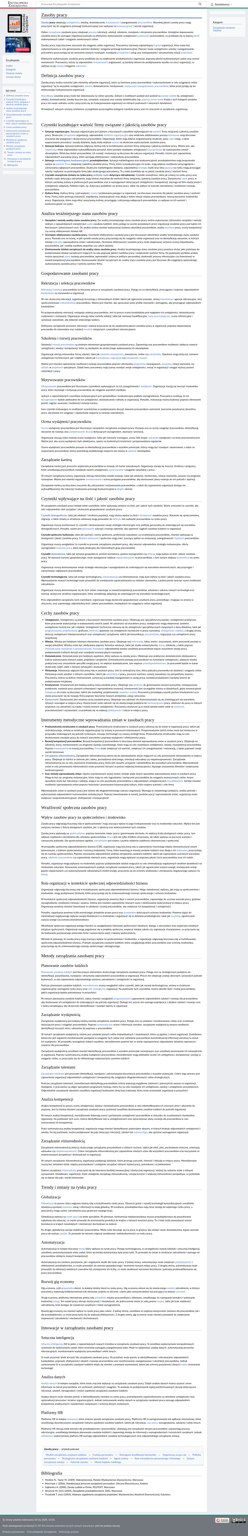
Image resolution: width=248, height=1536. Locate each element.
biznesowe (173, 135)
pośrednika (100, 1297)
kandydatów (47, 293)
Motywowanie (48, 386)
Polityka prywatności (13, 1531)
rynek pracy (72, 1216)
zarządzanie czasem (136, 357)
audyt (90, 223)
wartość (157, 131)
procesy (92, 32)
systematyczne (105, 1024)
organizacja (51, 149)
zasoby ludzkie (168, 95)
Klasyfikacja (47, 95)
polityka (98, 175)
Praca (110, 836)
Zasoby (45, 22)
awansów (166, 363)
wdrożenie (46, 1435)
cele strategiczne (97, 988)
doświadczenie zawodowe (59, 648)
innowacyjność (125, 26)
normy (93, 193)
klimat (44, 874)
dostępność (146, 515)
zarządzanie (54, 32)
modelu (171, 1288)
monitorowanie (94, 479)
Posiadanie (98, 648)
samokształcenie (83, 648)
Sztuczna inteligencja (52, 1343)
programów (140, 363)
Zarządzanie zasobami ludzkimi (224, 29)
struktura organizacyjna (116, 135)
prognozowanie (122, 998)
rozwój (60, 65)
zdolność (138, 684)
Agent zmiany (121, 1458)
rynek (184, 178)
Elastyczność (52, 699)
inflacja (151, 553)
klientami (187, 52)
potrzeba (58, 241)
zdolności (94, 630)
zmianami (179, 706)
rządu (106, 175)
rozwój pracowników (64, 344)
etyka (185, 1364)
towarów (67, 1206)
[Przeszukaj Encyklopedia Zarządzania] (121, 4)
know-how (156, 99)
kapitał (157, 45)
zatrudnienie (100, 840)
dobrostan (182, 850)
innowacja (72, 1419)
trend (81, 1248)
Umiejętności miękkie (172, 630)
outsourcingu (140, 1132)
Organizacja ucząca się (174, 1454)
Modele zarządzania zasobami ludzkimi (66, 1454)
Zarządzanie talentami (52, 1073)
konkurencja (183, 557)
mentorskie (155, 354)
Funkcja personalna (103, 1454)
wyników (169, 227)
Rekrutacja (46, 289)
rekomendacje (68, 302)
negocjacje (115, 357)
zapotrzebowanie (125, 557)
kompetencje (155, 149)
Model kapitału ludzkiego (107, 1462)
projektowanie (70, 630)
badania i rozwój (128, 692)
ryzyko (160, 1301)
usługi (56, 1301)
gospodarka (67, 1288)
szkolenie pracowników (60, 857)
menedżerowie (90, 985)
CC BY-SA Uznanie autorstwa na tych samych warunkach (64, 1525)
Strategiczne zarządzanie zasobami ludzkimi (85, 1458)
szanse (115, 142)
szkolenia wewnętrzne (112, 354)
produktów (123, 52)
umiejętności (73, 22)
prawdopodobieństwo (154, 663)
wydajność (146, 386)
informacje (137, 641)
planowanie (88, 528)
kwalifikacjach (175, 780)
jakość (196, 35)
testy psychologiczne (159, 316)
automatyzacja (110, 576)
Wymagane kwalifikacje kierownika (137, 1454)
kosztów (88, 329)
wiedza (88, 86)
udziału (45, 367)
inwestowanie (61, 748)
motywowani (100, 62)
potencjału (143, 35)
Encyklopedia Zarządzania (18, 4)
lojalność (179, 538)
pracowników (145, 22)
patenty (146, 99)
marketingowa (62, 160)
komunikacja (102, 357)
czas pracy (152, 1422)
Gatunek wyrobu (79, 1462)
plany (67, 256)
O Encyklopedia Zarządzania (42, 1531)
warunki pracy (64, 547)
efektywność (114, 710)
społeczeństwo (77, 833)
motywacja (130, 86)
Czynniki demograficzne (54, 515)
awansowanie (116, 469)
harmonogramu (155, 702)
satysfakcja (112, 674)
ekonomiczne (58, 553)
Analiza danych (49, 1383)
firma (97, 748)
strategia (142, 167)
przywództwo (152, 634)
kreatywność (113, 22)
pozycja (169, 167)
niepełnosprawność (66, 1151)
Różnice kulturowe (89, 538)
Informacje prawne (69, 1531)
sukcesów (81, 65)
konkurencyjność (80, 160)
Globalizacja (47, 1203)
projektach (57, 367)
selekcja (58, 289)
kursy (161, 645)
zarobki (63, 1233)
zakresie (132, 450)
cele (171, 138)
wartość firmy (63, 164)
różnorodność (69, 1170)
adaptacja (51, 692)
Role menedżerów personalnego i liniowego (157, 1458)
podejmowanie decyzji (81, 431)
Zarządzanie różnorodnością (60, 755)
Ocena (44, 428)
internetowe (166, 299)
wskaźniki (153, 437)
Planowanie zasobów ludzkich (56, 972)
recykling (175, 916)
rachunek (180, 1291)
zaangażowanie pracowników (153, 86)
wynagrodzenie (49, 399)
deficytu (117, 519)
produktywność (183, 1262)
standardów (130, 912)
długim (120, 489)
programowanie (53, 630)
